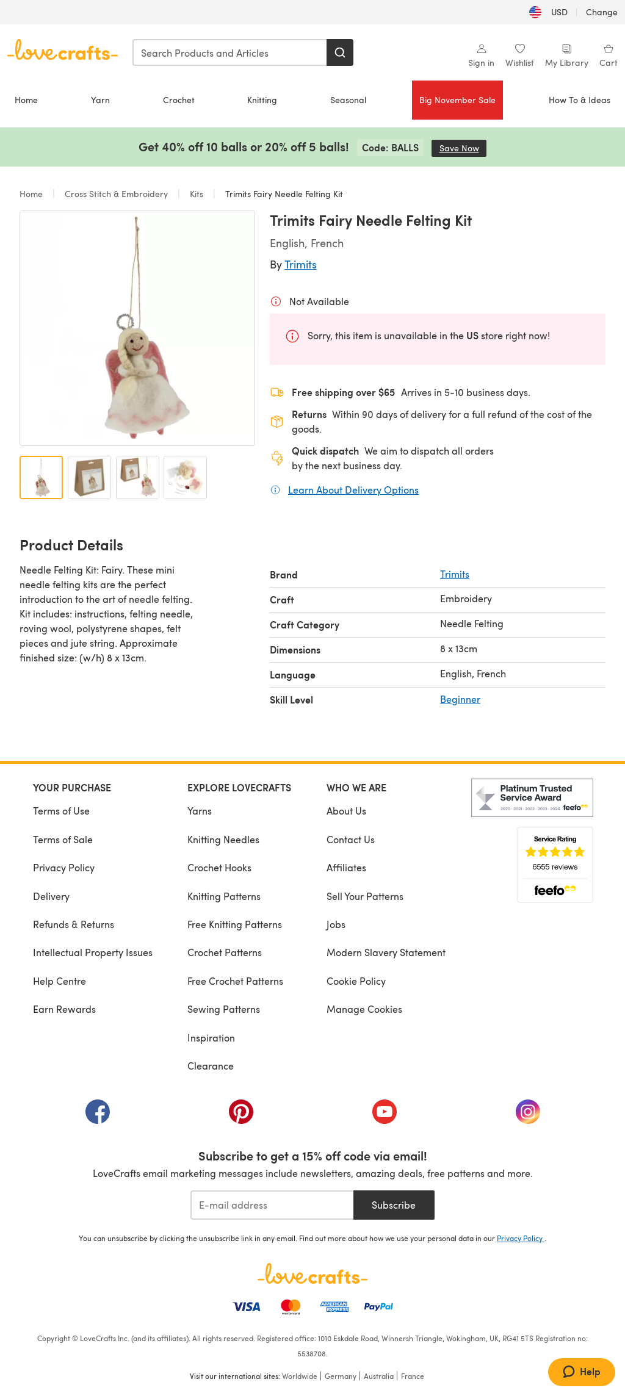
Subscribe (394, 1204)
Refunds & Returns (73, 924)
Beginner (460, 699)
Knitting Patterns (224, 896)
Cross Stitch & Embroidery (116, 194)
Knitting (262, 100)
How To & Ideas (579, 100)
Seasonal (348, 100)
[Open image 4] (185, 477)
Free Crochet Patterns (235, 980)
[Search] (340, 52)
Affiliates (346, 867)
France (412, 1376)
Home (26, 100)
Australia (379, 1376)
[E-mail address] (271, 1205)
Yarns (199, 810)
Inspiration (211, 1037)
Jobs (336, 924)
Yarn (100, 100)
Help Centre (59, 980)
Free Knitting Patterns (234, 924)
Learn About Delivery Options (353, 489)
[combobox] (230, 52)
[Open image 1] (41, 477)
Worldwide (299, 1376)
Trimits (300, 264)
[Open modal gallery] (137, 328)
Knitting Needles (223, 839)
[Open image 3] (137, 477)
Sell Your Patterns (365, 896)
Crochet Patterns (224, 952)
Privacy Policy (64, 867)
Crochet (179, 100)
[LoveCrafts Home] (312, 1273)
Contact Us (351, 839)
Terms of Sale (63, 839)
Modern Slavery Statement (386, 952)
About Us (346, 810)
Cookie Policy (356, 980)
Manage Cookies (364, 1008)
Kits (196, 194)
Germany (340, 1376)
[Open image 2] (89, 477)
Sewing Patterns (223, 1008)
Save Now (463, 148)
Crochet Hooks (219, 867)
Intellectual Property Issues (93, 952)
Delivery (51, 896)
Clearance (210, 1065)
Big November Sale (457, 100)
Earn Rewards (64, 1008)
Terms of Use (61, 810)
